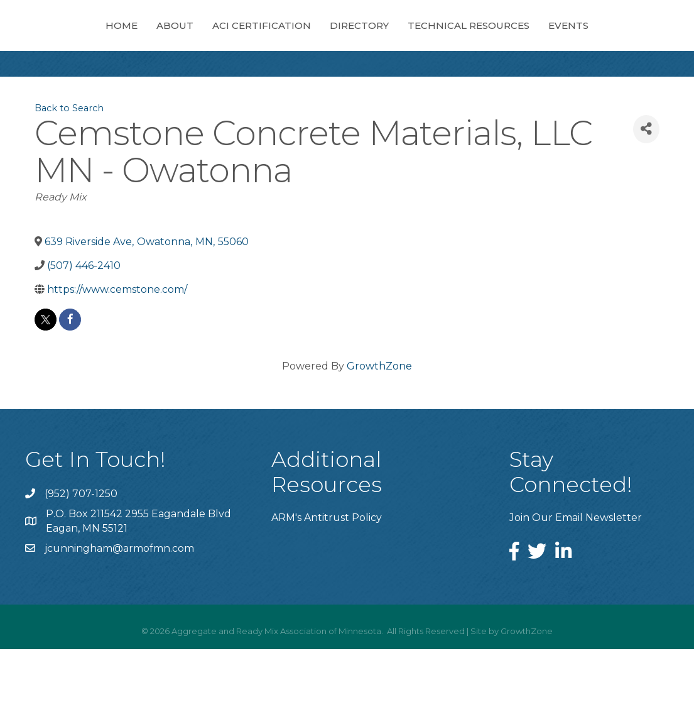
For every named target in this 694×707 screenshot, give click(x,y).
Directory (476, 37)
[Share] (646, 187)
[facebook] (70, 377)
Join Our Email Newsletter (575, 575)
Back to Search (69, 166)
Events (347, 83)
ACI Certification (203, 37)
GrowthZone (379, 424)
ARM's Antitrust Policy (326, 575)
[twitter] (46, 377)
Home (63, 37)
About (116, 37)
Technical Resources (586, 37)
